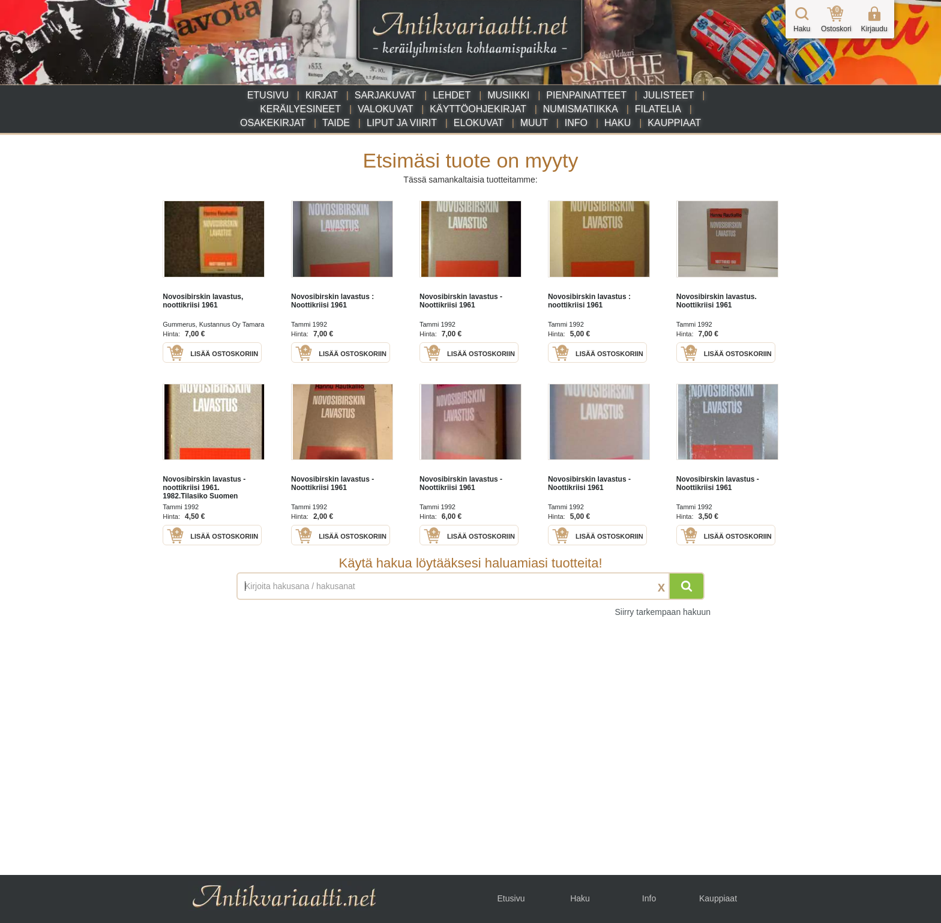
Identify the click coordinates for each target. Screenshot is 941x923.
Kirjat (321, 95)
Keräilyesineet (300, 109)
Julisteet (668, 95)
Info (576, 123)
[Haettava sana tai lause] (470, 586)
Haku (617, 123)
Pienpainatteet (586, 95)
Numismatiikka (580, 109)
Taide (336, 123)
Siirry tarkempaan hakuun (663, 612)
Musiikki (508, 95)
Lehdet (451, 95)
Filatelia (658, 109)
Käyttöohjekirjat (478, 109)
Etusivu (268, 95)
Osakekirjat (272, 123)
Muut (534, 123)
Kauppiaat (674, 123)
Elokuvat (479, 123)
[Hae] (687, 586)
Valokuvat (385, 109)
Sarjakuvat (385, 95)
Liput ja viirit (402, 123)
